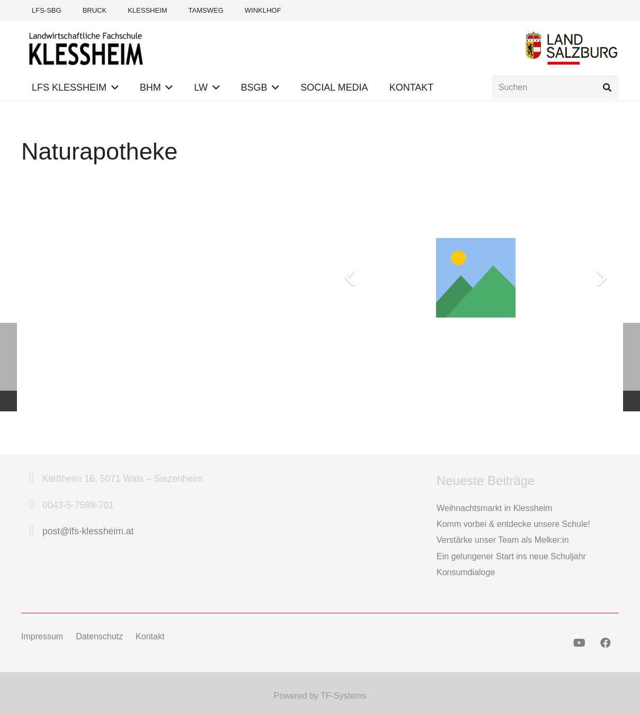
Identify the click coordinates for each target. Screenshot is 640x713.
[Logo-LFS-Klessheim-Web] (86, 48)
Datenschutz (99, 636)
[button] (112, 87)
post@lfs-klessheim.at (88, 531)
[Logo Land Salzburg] (572, 48)
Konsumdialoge (466, 572)
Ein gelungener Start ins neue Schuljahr (511, 556)
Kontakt (150, 636)
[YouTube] (579, 643)
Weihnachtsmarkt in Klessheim (494, 508)
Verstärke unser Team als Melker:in (503, 539)
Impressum (42, 636)
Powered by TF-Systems (320, 695)
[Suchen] (555, 88)
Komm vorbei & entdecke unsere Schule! (513, 524)
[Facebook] (605, 643)
